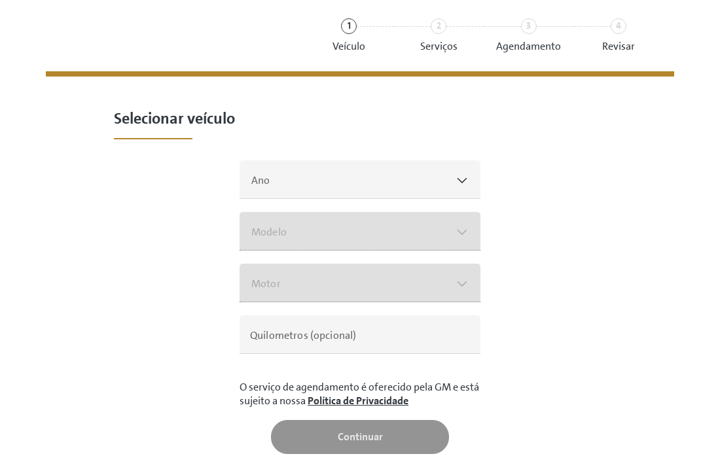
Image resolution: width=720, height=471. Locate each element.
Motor (266, 283)
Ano (260, 180)
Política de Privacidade (358, 401)
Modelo (269, 232)
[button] (360, 179)
